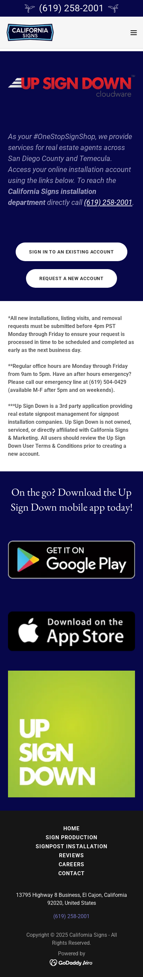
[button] (133, 32)
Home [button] (71, 828)
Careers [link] (71, 864)
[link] (30, 32)
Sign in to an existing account (71, 251)
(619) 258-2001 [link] (71, 916)
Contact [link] (71, 873)
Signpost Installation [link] (71, 846)
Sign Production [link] (71, 837)
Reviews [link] (71, 855)
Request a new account (71, 278)
